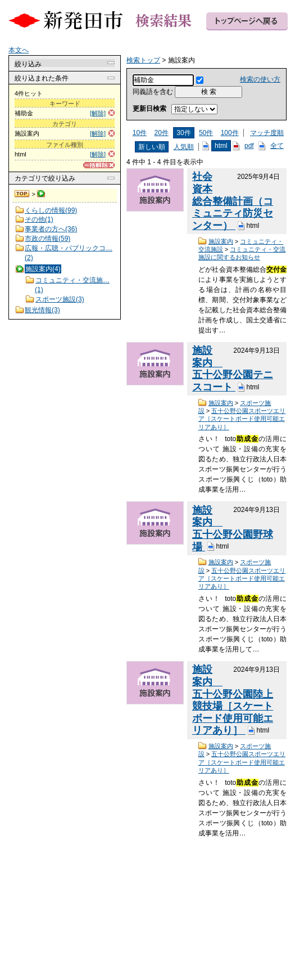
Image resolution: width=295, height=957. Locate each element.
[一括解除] (99, 165)
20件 (162, 133)
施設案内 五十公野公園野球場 (232, 528)
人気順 (184, 147)
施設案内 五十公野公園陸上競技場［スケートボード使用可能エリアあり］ (232, 700)
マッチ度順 (267, 133)
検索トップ (22, 194)
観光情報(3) (42, 310)
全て (277, 146)
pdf (249, 146)
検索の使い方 (260, 79)
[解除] (98, 113)
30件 (183, 133)
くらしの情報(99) (51, 210)
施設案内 (220, 241)
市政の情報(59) (47, 238)
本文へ (18, 50)
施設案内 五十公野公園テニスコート (232, 369)
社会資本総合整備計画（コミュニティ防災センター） (232, 201)
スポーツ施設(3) (59, 299)
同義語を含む (153, 92)
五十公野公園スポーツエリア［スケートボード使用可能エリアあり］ (242, 418)
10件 (140, 133)
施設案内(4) (43, 269)
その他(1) (39, 219)
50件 (206, 133)
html (221, 146)
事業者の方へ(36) (51, 229)
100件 (230, 133)
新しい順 (151, 147)
